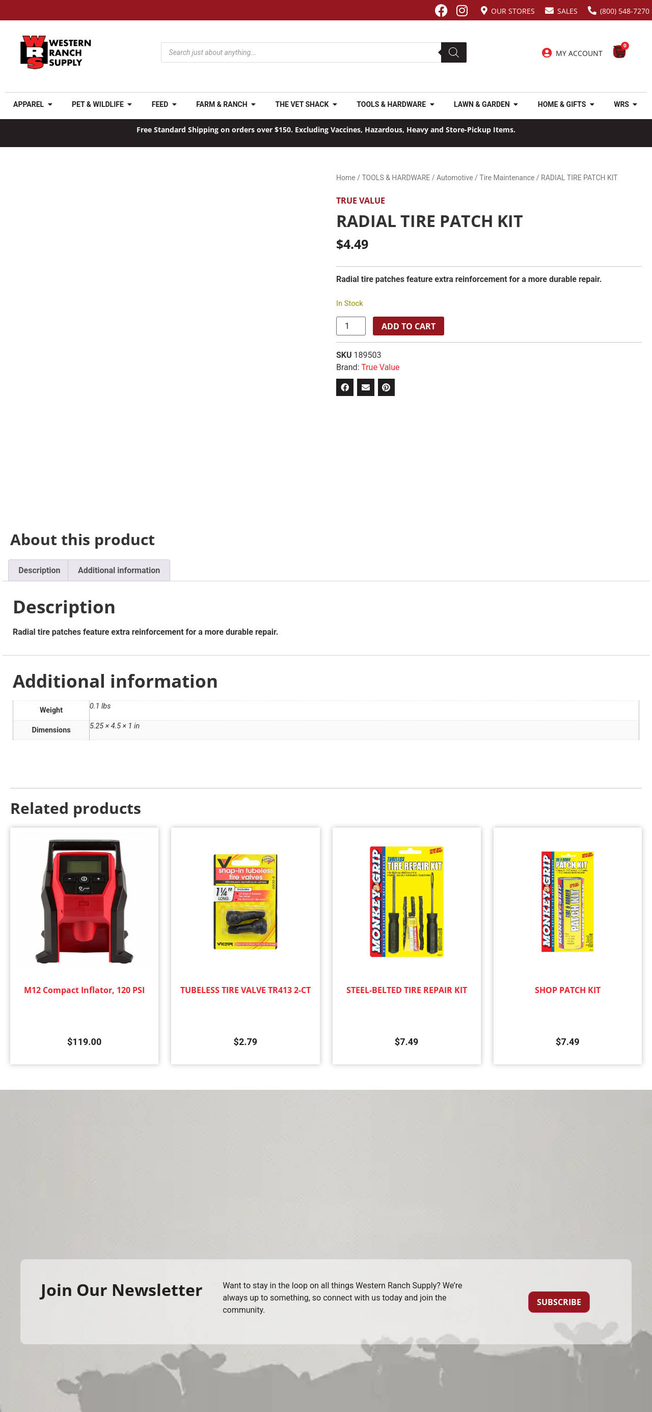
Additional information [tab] (119, 570)
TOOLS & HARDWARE (396, 178)
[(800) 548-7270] (592, 10)
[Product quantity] (351, 326)
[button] (345, 387)
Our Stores (513, 11)
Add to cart (409, 326)
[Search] (454, 52)
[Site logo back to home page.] (55, 52)
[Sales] (549, 10)
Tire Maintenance (506, 178)
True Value (360, 200)
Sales (567, 11)
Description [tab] (39, 570)
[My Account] (547, 53)
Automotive (455, 178)
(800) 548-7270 (624, 11)
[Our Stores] (484, 10)
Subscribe (559, 1302)
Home (346, 178)
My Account (579, 53)
